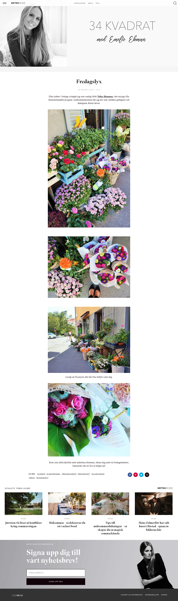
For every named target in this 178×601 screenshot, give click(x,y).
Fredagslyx (89, 82)
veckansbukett (42, 478)
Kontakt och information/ (132, 595)
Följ (98, 3)
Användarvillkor (152, 595)
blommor (41, 474)
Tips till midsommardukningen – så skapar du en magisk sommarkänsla (110, 528)
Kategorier (80, 3)
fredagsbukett (84, 474)
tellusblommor (97, 474)
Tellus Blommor (105, 96)
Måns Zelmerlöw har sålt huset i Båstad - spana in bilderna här (153, 527)
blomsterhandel (53, 474)
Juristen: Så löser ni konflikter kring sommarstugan (23, 525)
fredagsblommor (69, 474)
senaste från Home (18, 488)
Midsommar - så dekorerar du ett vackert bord (67, 525)
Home (23, 519)
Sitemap (164, 595)
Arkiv (90, 3)
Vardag (32, 478)
